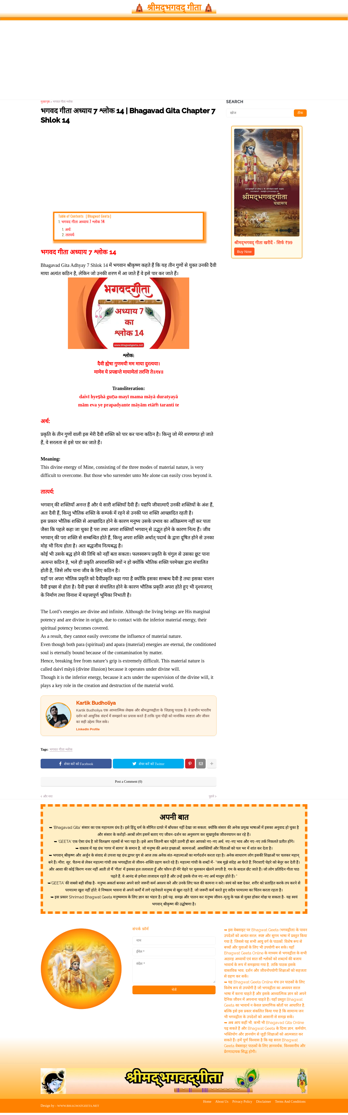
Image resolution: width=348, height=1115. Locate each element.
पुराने (211, 798)
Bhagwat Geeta (98, 217)
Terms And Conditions (292, 1108)
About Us (218, 1108)
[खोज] (266, 115)
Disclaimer (263, 1108)
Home (202, 1108)
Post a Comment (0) (128, 784)
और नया (47, 798)
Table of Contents (84, 217)
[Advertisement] (174, 63)
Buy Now (244, 254)
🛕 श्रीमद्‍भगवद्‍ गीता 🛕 (174, 8)
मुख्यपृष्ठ (45, 103)
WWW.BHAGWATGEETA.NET (79, 1108)
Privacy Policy (240, 1108)
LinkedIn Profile (88, 731)
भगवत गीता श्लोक (63, 103)
